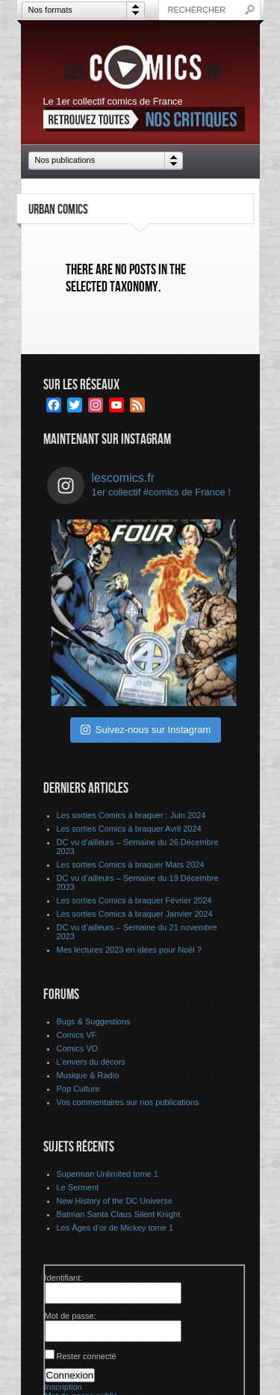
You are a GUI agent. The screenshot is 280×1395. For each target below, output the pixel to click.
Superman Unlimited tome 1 (107, 1173)
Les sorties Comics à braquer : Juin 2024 (131, 815)
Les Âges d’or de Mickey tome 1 (115, 1227)
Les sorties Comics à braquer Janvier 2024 (135, 913)
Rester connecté (86, 1356)
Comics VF (77, 1034)
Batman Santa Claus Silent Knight (119, 1214)
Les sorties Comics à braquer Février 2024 (134, 900)
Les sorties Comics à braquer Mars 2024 (131, 864)
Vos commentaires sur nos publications (128, 1102)
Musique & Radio (88, 1075)
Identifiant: (64, 1277)
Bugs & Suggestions (94, 1021)
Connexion (70, 1375)
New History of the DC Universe (114, 1200)
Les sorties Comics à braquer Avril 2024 (129, 828)
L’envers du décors (91, 1061)
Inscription (63, 1386)
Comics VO (78, 1048)
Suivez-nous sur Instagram (146, 729)
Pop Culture (78, 1088)
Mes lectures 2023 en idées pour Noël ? (129, 949)
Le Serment (78, 1187)
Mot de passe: (70, 1315)
